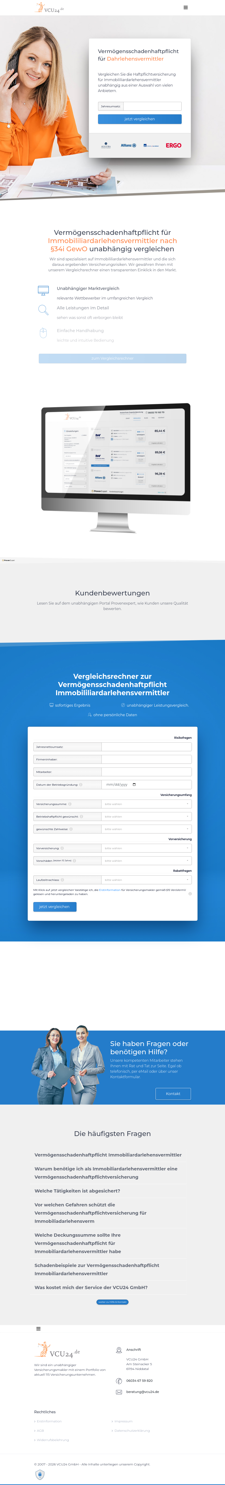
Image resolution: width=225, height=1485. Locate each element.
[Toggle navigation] (185, 7)
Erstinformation (110, 890)
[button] (146, 804)
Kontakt (173, 1094)
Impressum (122, 1421)
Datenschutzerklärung (131, 1431)
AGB (39, 1431)
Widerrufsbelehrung (51, 1440)
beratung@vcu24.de (142, 1392)
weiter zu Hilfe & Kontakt (112, 1301)
